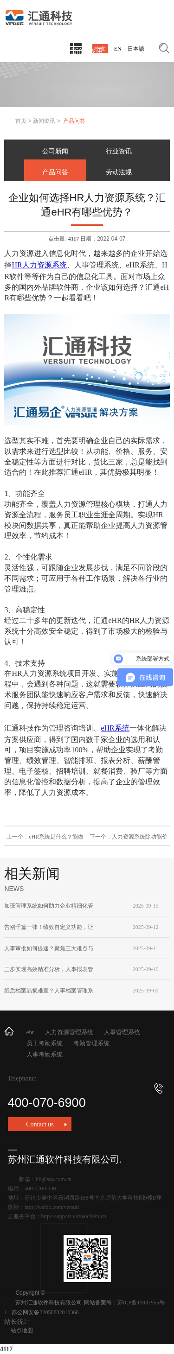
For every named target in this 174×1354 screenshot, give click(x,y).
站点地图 (22, 1330)
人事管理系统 (122, 1032)
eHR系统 (115, 728)
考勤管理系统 (91, 1043)
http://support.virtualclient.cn (73, 1216)
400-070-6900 (85, 1096)
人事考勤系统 (44, 1054)
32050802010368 (58, 1312)
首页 (20, 121)
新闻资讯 (44, 121)
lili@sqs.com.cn (54, 1179)
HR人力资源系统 (39, 265)
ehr (30, 1032)
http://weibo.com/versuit (52, 1207)
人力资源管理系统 (69, 1032)
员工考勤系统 (44, 1043)
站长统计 (17, 1321)
